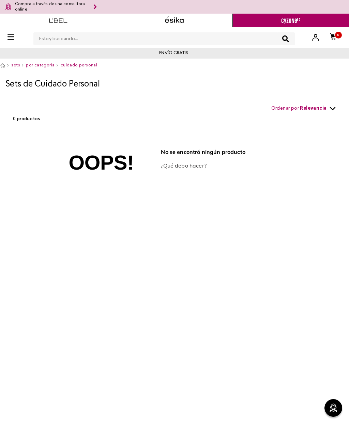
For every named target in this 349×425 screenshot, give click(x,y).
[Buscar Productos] (286, 39)
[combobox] (164, 37)
